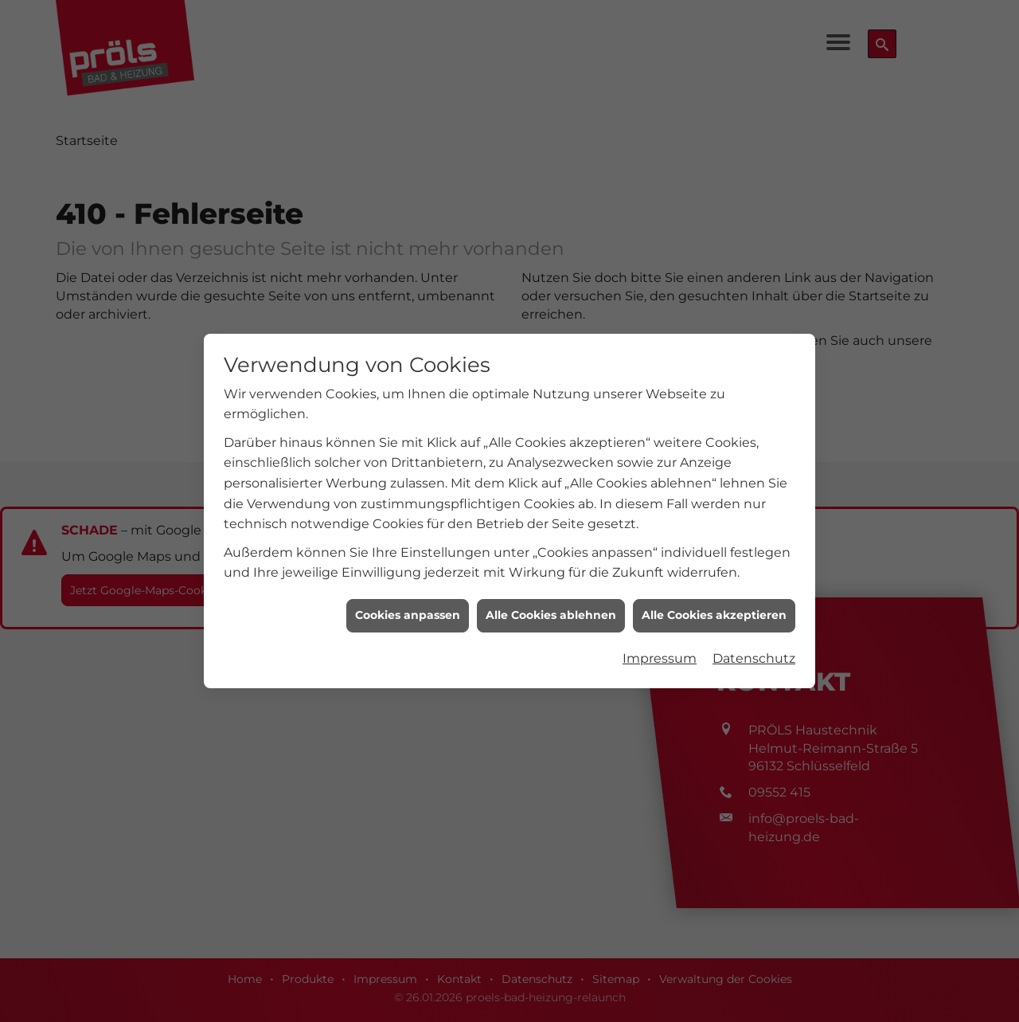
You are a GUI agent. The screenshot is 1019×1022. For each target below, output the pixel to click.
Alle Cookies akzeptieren (714, 609)
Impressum (660, 652)
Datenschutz (754, 652)
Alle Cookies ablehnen (551, 609)
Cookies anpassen (407, 609)
